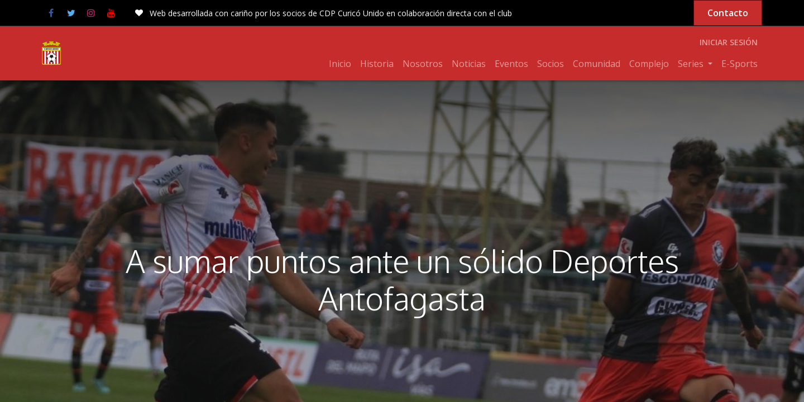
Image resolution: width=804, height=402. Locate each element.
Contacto (727, 13)
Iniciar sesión (729, 42)
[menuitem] (340, 63)
